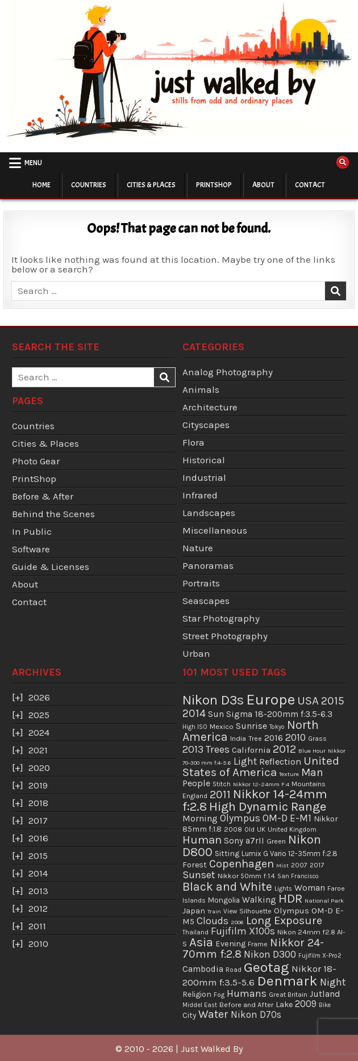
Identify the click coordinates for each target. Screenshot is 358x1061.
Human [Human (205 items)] (202, 839)
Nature (197, 547)
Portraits (201, 583)
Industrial (204, 477)
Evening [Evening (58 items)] (230, 944)
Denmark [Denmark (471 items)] (287, 980)
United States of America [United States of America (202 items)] (260, 766)
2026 (39, 697)
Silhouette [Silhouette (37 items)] (255, 911)
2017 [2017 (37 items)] (317, 865)
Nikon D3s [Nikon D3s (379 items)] (213, 700)
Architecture (210, 407)
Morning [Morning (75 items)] (200, 818)
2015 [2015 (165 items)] (332, 700)
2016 (38, 838)
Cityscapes (206, 424)
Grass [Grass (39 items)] (317, 739)
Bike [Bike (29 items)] (325, 1005)
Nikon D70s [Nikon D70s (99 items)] (256, 1014)
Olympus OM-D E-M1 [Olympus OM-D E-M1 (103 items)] (265, 818)
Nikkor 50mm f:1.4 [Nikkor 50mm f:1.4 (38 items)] (246, 876)
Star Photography (221, 618)
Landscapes (208, 512)
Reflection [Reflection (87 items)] (280, 761)
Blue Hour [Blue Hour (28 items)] (312, 750)
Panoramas (208, 565)
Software (31, 549)
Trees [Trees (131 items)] (218, 749)
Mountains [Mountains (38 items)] (309, 784)
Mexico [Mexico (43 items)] (222, 726)
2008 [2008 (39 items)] (233, 829)
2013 (38, 890)
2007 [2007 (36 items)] (299, 865)
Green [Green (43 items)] (276, 841)
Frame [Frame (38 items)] (258, 944)
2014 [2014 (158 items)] (194, 713)
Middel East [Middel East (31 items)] (199, 1005)
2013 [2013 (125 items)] (192, 749)
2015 (38, 855)
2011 (37, 926)
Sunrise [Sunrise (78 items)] (251, 725)
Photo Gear (36, 461)
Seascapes (206, 600)
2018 (38, 802)
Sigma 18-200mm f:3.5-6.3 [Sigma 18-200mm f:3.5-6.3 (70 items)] (279, 714)
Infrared (200, 495)
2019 (38, 785)
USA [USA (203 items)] (308, 700)
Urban (196, 653)
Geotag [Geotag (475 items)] (266, 967)
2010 (38, 943)
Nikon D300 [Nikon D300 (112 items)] (270, 954)
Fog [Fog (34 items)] (219, 995)
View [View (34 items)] (230, 911)
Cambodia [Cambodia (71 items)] (202, 969)
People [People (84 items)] (196, 783)
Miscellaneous (214, 530)
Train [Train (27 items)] (214, 911)
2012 (38, 908)
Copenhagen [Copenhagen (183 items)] (241, 863)
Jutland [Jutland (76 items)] (325, 994)
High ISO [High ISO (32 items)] (194, 727)
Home (41, 185)
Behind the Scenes (53, 513)
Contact (310, 185)
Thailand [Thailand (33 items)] (195, 932)
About (263, 185)
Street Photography (225, 635)
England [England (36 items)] (194, 796)
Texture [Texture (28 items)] (289, 774)
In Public (32, 531)
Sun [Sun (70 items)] (216, 714)
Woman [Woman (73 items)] (309, 888)
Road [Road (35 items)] (234, 970)
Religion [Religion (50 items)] (196, 994)
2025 (38, 714)
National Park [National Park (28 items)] (324, 900)
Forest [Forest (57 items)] (194, 865)
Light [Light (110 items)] (245, 761)
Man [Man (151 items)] (312, 772)
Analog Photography (227, 372)
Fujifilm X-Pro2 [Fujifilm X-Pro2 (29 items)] (320, 955)
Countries (88, 185)
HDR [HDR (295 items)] (290, 898)
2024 (38, 732)
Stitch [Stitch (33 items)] (222, 784)
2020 (39, 767)
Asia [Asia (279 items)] (201, 942)
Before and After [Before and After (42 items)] (246, 1004)
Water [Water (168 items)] (213, 1014)
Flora (193, 442)
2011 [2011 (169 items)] (220, 794)
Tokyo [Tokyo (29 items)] (277, 727)
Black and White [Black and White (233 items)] (227, 886)
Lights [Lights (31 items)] (283, 888)
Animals (200, 389)
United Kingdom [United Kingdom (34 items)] (292, 829)
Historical (203, 460)
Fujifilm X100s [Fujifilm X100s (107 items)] (243, 931)
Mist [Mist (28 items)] (282, 865)
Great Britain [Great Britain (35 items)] (288, 995)
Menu (33, 162)
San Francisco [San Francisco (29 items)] (298, 876)
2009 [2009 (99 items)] (306, 1003)
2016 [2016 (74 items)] (273, 738)
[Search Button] (342, 162)
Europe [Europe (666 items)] (270, 699)
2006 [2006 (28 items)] (237, 922)
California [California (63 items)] (251, 750)
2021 (38, 750)
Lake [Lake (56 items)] (284, 1004)
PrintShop (214, 185)
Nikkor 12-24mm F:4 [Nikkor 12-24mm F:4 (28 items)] (261, 784)
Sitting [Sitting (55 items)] (227, 853)
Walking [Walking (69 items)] (259, 900)
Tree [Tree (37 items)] (255, 739)
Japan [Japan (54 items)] (193, 911)
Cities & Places (151, 185)
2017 (38, 820)
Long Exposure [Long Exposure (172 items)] (284, 920)
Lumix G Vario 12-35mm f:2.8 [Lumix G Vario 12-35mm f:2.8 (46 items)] (290, 853)
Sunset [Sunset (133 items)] (198, 875)
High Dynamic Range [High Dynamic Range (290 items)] (267, 806)
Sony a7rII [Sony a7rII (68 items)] (244, 841)
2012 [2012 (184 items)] (284, 749)
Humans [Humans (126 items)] (247, 993)
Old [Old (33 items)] (249, 829)
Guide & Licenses (50, 566)
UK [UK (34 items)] (261, 829)
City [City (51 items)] (189, 1015)
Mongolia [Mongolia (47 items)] (224, 900)
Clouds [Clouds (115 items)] (212, 920)
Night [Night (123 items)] (333, 982)
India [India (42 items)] (238, 738)
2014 (38, 873)
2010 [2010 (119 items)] (295, 737)
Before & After (42, 496)
